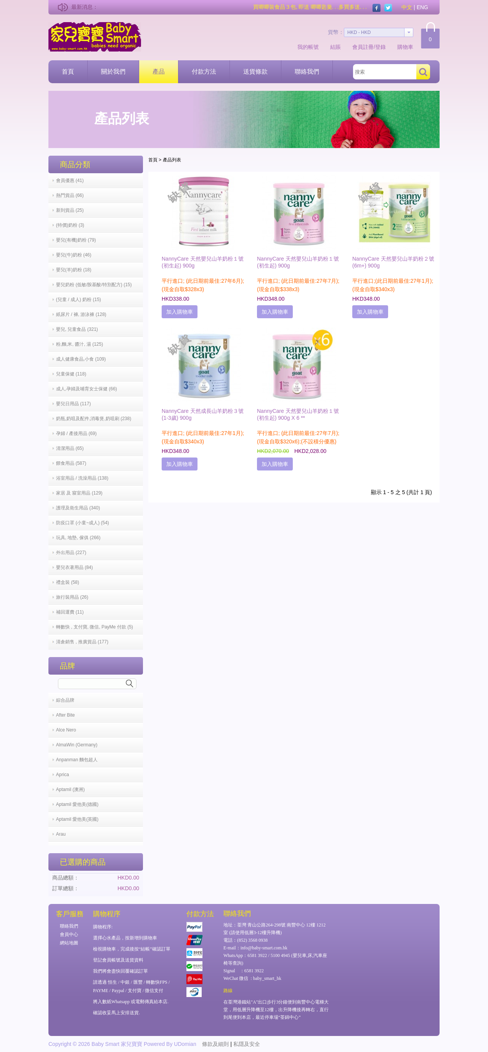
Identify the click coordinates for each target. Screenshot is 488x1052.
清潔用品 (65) (70, 448)
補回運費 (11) (70, 612)
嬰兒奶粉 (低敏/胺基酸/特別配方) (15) (94, 284)
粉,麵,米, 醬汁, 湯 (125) (79, 344)
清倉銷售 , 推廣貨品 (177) (82, 641)
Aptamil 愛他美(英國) (77, 819)
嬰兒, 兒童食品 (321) (77, 329)
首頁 (68, 71)
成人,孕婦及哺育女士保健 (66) (86, 388)
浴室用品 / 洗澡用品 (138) (82, 478)
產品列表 (172, 160)
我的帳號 (308, 47)
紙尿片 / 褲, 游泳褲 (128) (81, 314)
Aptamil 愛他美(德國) (77, 804)
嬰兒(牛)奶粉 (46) (74, 255)
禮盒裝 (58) (67, 582)
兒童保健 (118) (71, 374)
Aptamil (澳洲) (70, 789)
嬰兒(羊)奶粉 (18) (74, 269)
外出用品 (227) (71, 552)
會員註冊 (363, 47)
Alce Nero (66, 730)
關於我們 (113, 71)
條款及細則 (215, 1044)
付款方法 (204, 71)
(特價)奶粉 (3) (70, 225)
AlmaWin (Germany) (77, 745)
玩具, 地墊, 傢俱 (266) (78, 537)
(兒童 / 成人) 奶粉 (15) (78, 299)
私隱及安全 (246, 1044)
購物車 (405, 47)
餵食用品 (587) (71, 463)
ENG (422, 7)
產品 (158, 71)
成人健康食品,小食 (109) (81, 359)
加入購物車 (179, 312)
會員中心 (69, 934)
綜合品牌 (65, 700)
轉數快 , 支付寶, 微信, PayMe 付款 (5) (94, 627)
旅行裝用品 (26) (72, 597)
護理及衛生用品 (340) (78, 508)
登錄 (380, 47)
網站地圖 (69, 943)
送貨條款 (255, 71)
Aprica (62, 774)
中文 (406, 7)
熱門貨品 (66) (70, 195)
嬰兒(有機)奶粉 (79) (76, 240)
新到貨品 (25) (70, 210)
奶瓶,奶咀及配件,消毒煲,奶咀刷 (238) (93, 418)
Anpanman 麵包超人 (77, 759)
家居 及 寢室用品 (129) (79, 493)
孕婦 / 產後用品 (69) (76, 433)
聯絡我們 (307, 71)
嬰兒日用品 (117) (73, 403)
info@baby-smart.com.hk (264, 948)
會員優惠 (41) (70, 180)
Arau (61, 834)
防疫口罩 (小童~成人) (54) (82, 522)
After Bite (65, 715)
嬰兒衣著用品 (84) (74, 567)
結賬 (335, 47)
